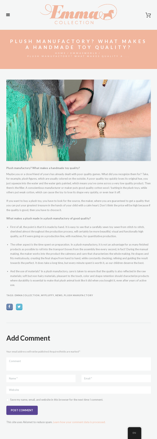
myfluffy (47, 295)
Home (60, 53)
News (59, 295)
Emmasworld (84, 53)
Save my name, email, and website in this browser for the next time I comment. (56, 399)
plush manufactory (78, 295)
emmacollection (27, 295)
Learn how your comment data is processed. (79, 422)
